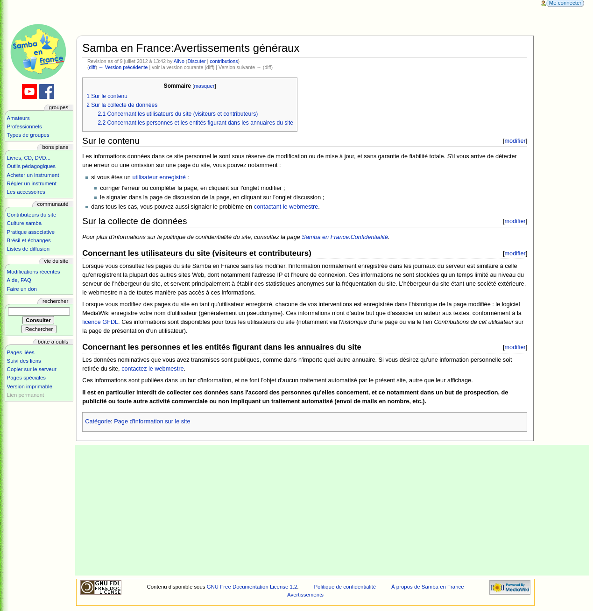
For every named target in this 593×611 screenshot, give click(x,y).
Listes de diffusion (28, 249)
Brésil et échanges (29, 240)
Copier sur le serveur (31, 369)
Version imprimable (29, 386)
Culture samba (24, 223)
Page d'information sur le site (152, 421)
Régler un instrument (31, 183)
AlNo (179, 61)
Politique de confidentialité (345, 587)
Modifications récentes (33, 271)
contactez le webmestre (152, 368)
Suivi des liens (24, 361)
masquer (204, 86)
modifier (514, 140)
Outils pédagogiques (31, 166)
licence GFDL (100, 322)
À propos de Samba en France (427, 587)
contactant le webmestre (286, 207)
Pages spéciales (26, 377)
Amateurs (18, 118)
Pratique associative (31, 232)
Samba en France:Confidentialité (345, 237)
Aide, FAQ (19, 280)
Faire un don (22, 289)
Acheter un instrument (33, 175)
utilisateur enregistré (158, 177)
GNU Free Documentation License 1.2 (252, 587)
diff (92, 67)
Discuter (196, 61)
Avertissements (305, 594)
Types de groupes (28, 135)
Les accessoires (26, 192)
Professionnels (24, 126)
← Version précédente (123, 67)
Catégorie (98, 421)
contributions (224, 61)
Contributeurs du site (31, 215)
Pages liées (21, 352)
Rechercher (55, 301)
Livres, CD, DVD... (29, 158)
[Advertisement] (332, 510)
